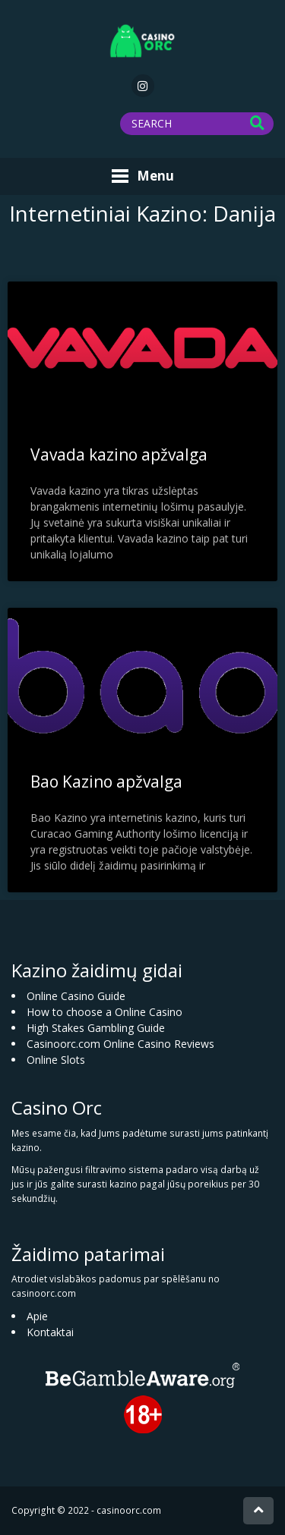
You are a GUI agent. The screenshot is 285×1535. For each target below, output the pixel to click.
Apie (37, 1316)
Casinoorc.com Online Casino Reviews (120, 1043)
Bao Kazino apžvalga (106, 781)
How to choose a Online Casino (104, 1012)
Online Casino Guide (76, 996)
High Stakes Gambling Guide (96, 1028)
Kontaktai (50, 1332)
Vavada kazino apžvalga (118, 454)
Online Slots (56, 1059)
